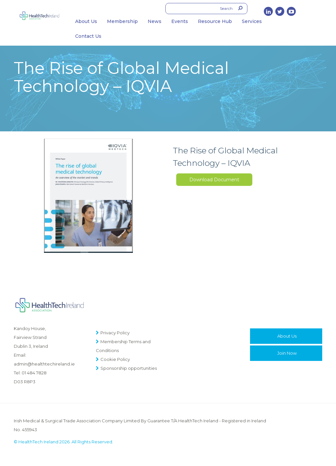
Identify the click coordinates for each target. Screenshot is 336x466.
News (154, 21)
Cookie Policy (115, 359)
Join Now (287, 353)
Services (252, 21)
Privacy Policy (115, 332)
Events (179, 21)
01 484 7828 (34, 372)
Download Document (214, 180)
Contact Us (88, 36)
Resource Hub (215, 21)
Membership (122, 21)
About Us (86, 21)
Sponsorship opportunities (128, 368)
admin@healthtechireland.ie (44, 363)
